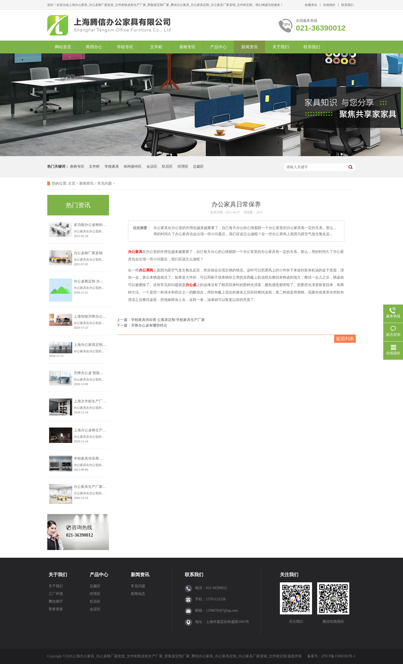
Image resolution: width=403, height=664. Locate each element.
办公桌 (191, 285)
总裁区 (198, 166)
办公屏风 (146, 270)
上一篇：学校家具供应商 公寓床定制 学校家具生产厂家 (161, 320)
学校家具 (112, 166)
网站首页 (63, 47)
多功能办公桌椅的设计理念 (95, 225)
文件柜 (156, 47)
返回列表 (345, 338)
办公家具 (135, 252)
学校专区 (125, 47)
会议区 (151, 166)
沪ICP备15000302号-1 (338, 656)
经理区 (183, 166)
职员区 (167, 166)
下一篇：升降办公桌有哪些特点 (142, 325)
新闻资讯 (249, 47)
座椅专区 (187, 47)
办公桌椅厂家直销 (88, 253)
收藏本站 (311, 5)
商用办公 (94, 47)
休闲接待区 (133, 166)
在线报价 (329, 5)
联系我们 (347, 5)
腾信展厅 (56, 601)
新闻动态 (138, 594)
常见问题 (104, 183)
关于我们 (280, 47)
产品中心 (218, 47)
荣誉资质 (56, 609)
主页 (71, 183)
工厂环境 (56, 594)
